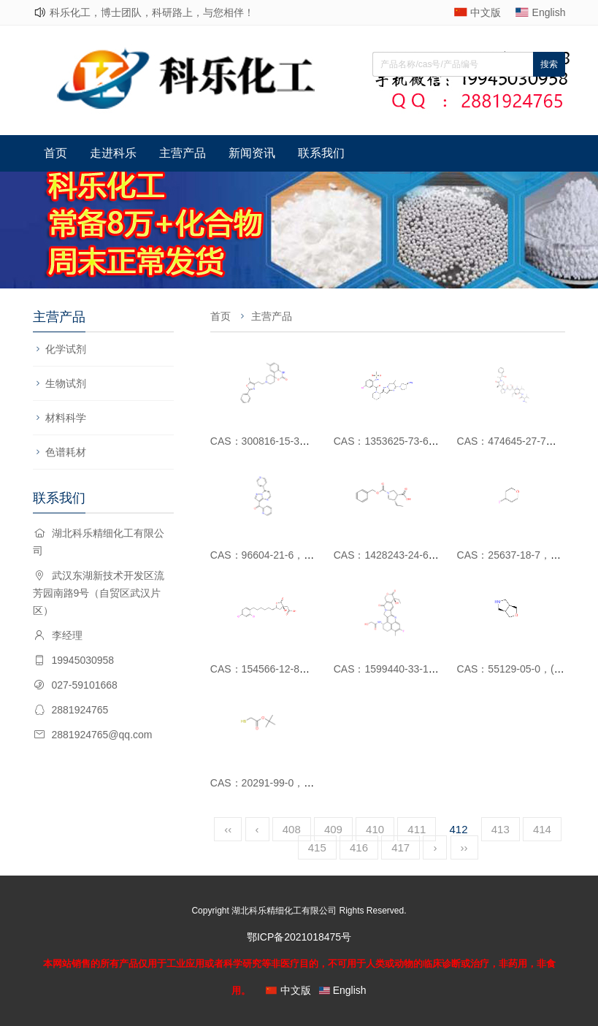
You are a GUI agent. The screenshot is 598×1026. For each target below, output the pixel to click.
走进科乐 (113, 153)
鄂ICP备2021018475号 (299, 937)
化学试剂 (65, 349)
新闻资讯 (252, 153)
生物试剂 (65, 383)
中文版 (485, 12)
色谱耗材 (65, 452)
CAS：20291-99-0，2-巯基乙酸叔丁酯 (297, 783)
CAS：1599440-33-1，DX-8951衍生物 (422, 669)
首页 (55, 153)
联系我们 (321, 153)
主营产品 (182, 153)
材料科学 (65, 418)
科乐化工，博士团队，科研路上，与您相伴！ (152, 12)
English (549, 12)
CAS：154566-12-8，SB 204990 (285, 669)
